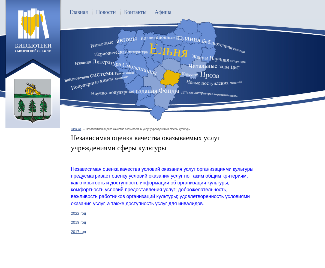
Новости (106, 12)
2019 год (78, 222)
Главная (79, 12)
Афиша (163, 12)
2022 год (78, 213)
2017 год (78, 231)
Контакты (135, 12)
